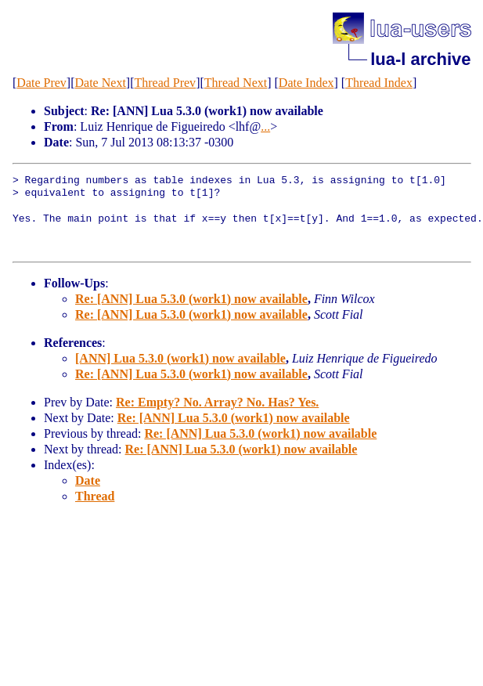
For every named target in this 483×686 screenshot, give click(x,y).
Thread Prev (165, 82)
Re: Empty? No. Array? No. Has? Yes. (217, 402)
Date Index (306, 82)
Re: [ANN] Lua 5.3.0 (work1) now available (191, 298)
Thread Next (235, 82)
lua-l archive (420, 59)
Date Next (100, 82)
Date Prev (41, 82)
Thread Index (379, 82)
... (265, 126)
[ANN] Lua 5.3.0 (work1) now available (180, 358)
